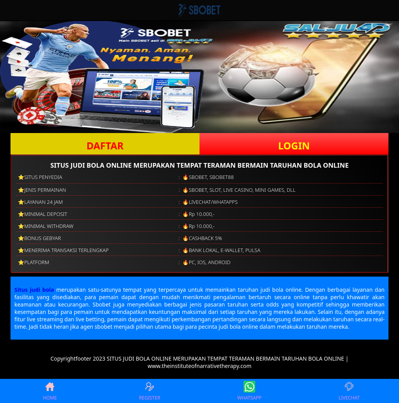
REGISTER (149, 391)
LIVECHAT (349, 391)
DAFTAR (105, 145)
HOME (50, 391)
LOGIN (294, 145)
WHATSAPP (249, 391)
